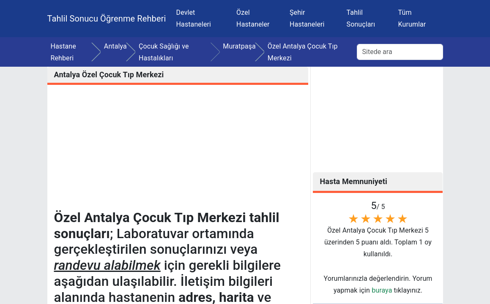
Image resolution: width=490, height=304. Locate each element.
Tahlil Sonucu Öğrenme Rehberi (106, 19)
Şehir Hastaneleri (307, 18)
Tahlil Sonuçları (361, 18)
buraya (382, 290)
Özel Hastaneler (253, 18)
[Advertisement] (178, 151)
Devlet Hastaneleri (193, 18)
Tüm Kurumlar (412, 18)
